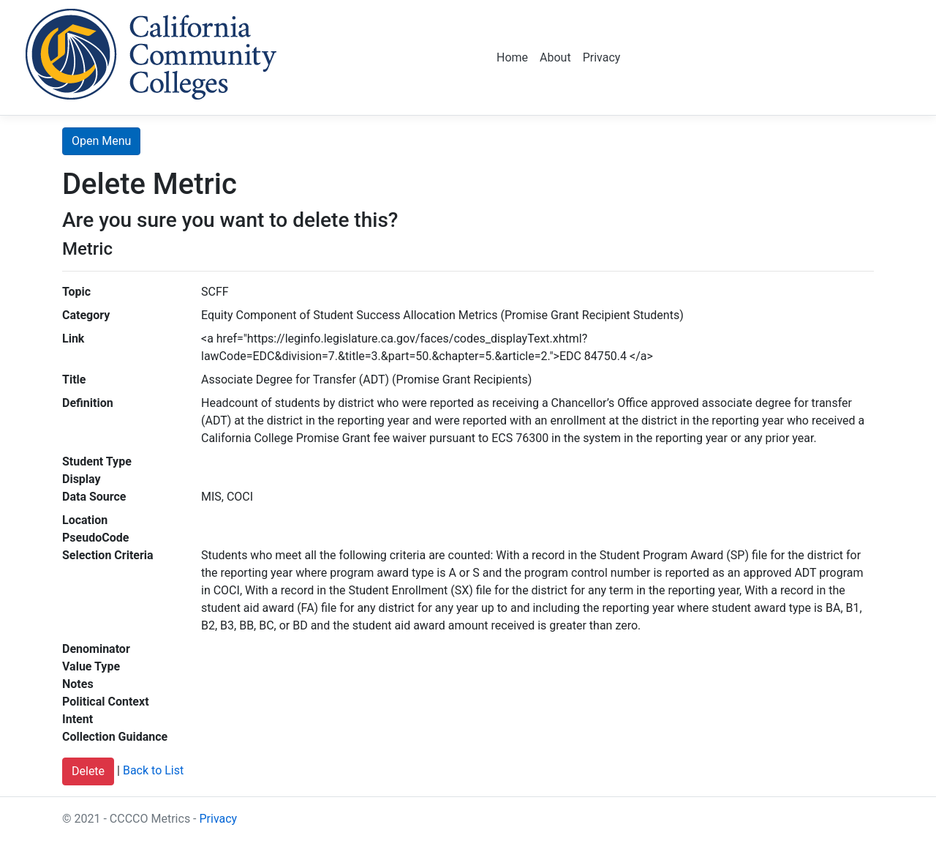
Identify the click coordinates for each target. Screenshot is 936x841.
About (555, 57)
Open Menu (101, 141)
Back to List (153, 771)
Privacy (602, 57)
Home (512, 57)
